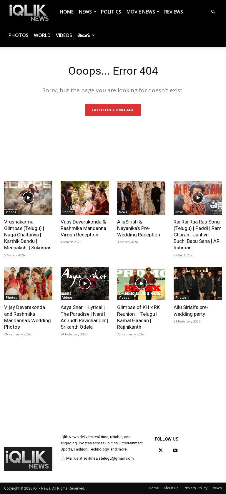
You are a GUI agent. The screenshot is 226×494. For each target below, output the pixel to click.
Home (67, 12)
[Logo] (30, 12)
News (87, 12)
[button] (213, 12)
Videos (64, 35)
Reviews (173, 12)
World (42, 35)
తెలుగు (86, 35)
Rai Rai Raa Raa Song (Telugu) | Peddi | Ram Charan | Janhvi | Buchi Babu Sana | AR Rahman (198, 235)
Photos (19, 35)
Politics (111, 12)
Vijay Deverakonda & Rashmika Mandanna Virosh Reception (83, 228)
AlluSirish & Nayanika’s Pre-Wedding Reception (138, 228)
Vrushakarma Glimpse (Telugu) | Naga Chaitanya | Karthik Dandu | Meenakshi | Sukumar (27, 235)
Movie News (143, 12)
